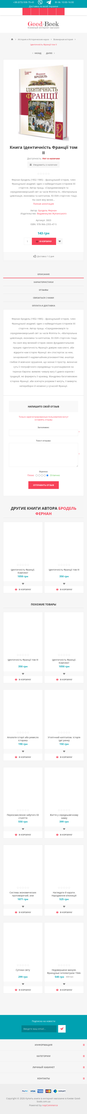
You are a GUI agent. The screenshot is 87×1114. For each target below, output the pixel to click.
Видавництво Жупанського (51, 213)
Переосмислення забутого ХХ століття (23, 816)
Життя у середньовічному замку (64, 816)
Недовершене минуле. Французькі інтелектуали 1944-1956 (64, 973)
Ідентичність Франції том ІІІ (64, 569)
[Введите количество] (27, 241)
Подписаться (62, 1029)
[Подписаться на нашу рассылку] (39, 1028)
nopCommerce (50, 1105)
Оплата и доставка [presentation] (43, 305)
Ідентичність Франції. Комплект (23, 571)
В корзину (46, 241)
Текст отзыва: (43, 440)
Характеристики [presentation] (44, 282)
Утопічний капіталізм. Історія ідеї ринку (64, 739)
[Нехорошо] (39, 475)
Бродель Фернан (47, 210)
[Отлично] (47, 475)
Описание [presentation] (43, 274)
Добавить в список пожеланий (60, 241)
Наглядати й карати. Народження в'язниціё (64, 894)
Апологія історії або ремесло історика (23, 739)
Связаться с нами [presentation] (43, 297)
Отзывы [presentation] (43, 289)
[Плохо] (37, 475)
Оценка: (43, 471)
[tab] (43, 274)
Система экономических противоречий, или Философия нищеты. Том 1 (23, 895)
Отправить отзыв (43, 485)
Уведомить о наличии (45, 164)
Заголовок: (43, 427)
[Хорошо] (45, 475)
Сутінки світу (23, 969)
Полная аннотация (43, 203)
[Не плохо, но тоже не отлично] (42, 475)
